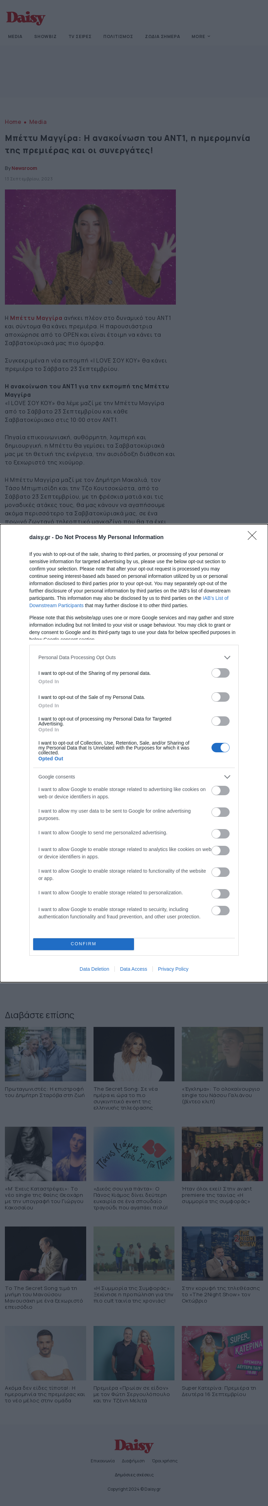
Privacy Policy (173, 969)
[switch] (220, 673)
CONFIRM (83, 944)
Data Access (133, 969)
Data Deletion (94, 969)
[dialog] (134, 753)
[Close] (254, 537)
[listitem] (134, 657)
